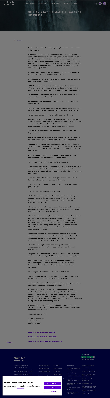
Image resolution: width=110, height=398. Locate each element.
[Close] (59, 379)
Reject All (52, 387)
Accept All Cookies (52, 384)
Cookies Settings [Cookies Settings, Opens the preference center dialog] (52, 391)
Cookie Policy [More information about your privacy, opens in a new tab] (20, 388)
